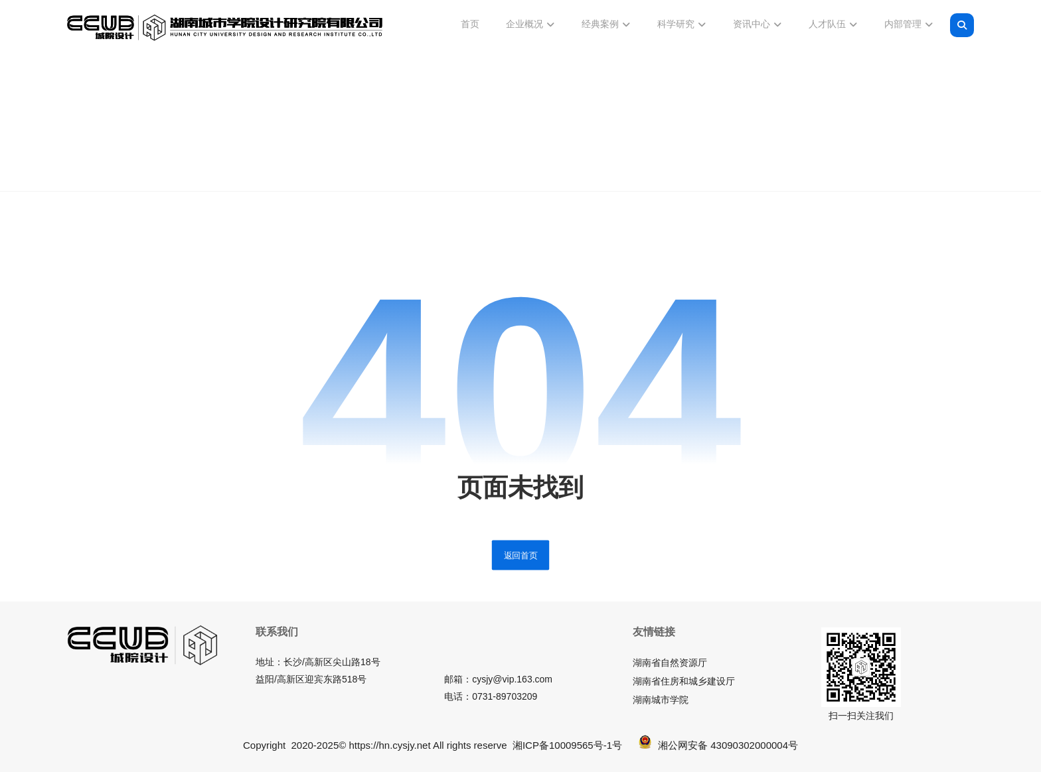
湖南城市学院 (660, 699)
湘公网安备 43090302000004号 (718, 745)
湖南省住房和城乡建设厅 (684, 681)
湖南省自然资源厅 (670, 662)
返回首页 (520, 555)
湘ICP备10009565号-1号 (567, 745)
